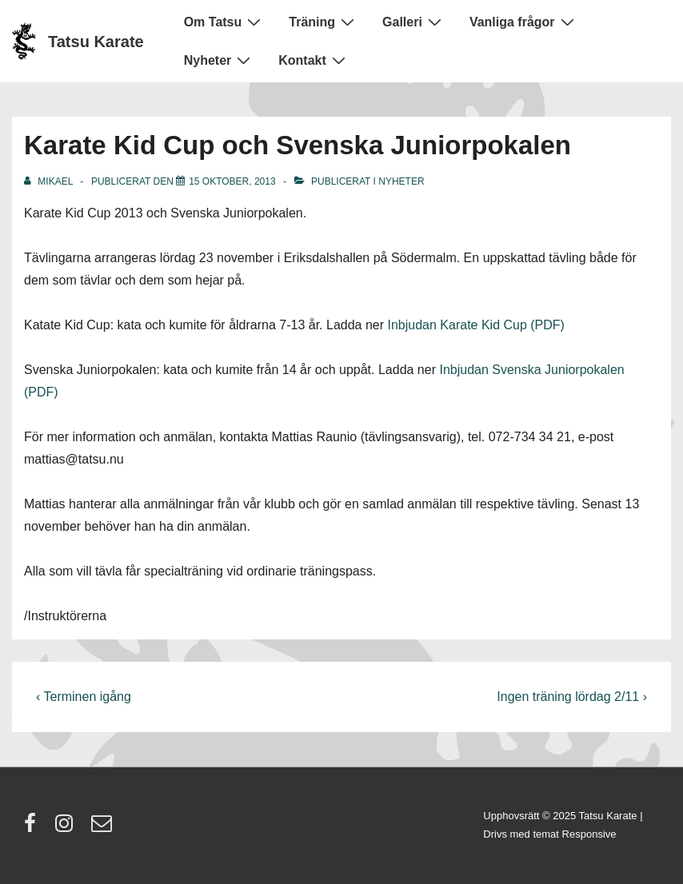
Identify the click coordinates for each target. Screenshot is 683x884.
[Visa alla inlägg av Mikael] (49, 181)
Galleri (413, 21)
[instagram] (67, 828)
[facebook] (33, 828)
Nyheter (219, 60)
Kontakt (313, 60)
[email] (103, 828)
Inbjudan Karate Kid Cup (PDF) (476, 325)
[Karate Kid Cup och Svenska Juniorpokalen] (232, 181)
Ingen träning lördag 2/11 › (572, 696)
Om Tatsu (225, 21)
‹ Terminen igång (83, 696)
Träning (323, 21)
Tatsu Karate (96, 41)
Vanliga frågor (523, 21)
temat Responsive (574, 834)
